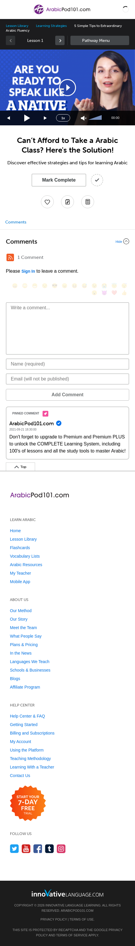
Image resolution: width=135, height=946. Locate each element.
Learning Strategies (51, 26)
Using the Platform (27, 750)
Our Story (18, 619)
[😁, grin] (35, 286)
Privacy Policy (54, 919)
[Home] (62, 13)
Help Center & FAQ (27, 716)
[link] (60, 40)
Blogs (15, 678)
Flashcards (20, 547)
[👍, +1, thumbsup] (124, 293)
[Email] (67, 379)
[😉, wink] (94, 286)
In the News (21, 653)
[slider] (95, 118)
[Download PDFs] (87, 201)
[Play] (27, 118)
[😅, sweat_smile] (84, 286)
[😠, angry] (65, 286)
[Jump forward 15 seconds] (45, 118)
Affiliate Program (25, 687)
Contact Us (20, 775)
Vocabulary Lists (25, 556)
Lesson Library (17, 26)
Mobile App (20, 581)
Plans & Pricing (24, 644)
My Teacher (20, 573)
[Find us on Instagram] (61, 848)
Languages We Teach (29, 661)
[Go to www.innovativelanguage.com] (67, 893)
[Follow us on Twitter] (14, 848)
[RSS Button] (10, 257)
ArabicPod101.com (77, 910)
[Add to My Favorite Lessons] (47, 201)
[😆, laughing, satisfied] (74, 286)
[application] (67, 87)
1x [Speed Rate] (63, 118)
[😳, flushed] (25, 286)
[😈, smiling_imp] (104, 293)
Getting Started (23, 724)
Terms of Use (82, 919)
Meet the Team (23, 627)
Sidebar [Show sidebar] (99, 40)
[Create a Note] (67, 201)
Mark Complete (59, 179)
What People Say (25, 636)
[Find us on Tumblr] (49, 848)
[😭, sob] (104, 286)
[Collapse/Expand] (67, 241)
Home (15, 530)
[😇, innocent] (114, 286)
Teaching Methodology (30, 758)
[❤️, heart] (114, 293)
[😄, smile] (15, 286)
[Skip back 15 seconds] (9, 118)
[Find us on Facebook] (37, 848)
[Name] (67, 364)
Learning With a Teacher (32, 767)
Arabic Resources (26, 564)
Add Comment (67, 394)
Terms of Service (72, 935)
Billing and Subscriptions (32, 733)
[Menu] (9, 9)
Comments (15, 222)
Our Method (21, 610)
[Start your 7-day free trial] (28, 804)
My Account (20, 741)
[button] (126, 9)
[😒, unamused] (45, 286)
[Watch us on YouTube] (26, 848)
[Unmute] (83, 118)
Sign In (28, 271)
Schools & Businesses (30, 670)
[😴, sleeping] (124, 286)
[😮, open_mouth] (94, 293)
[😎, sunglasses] (55, 286)
